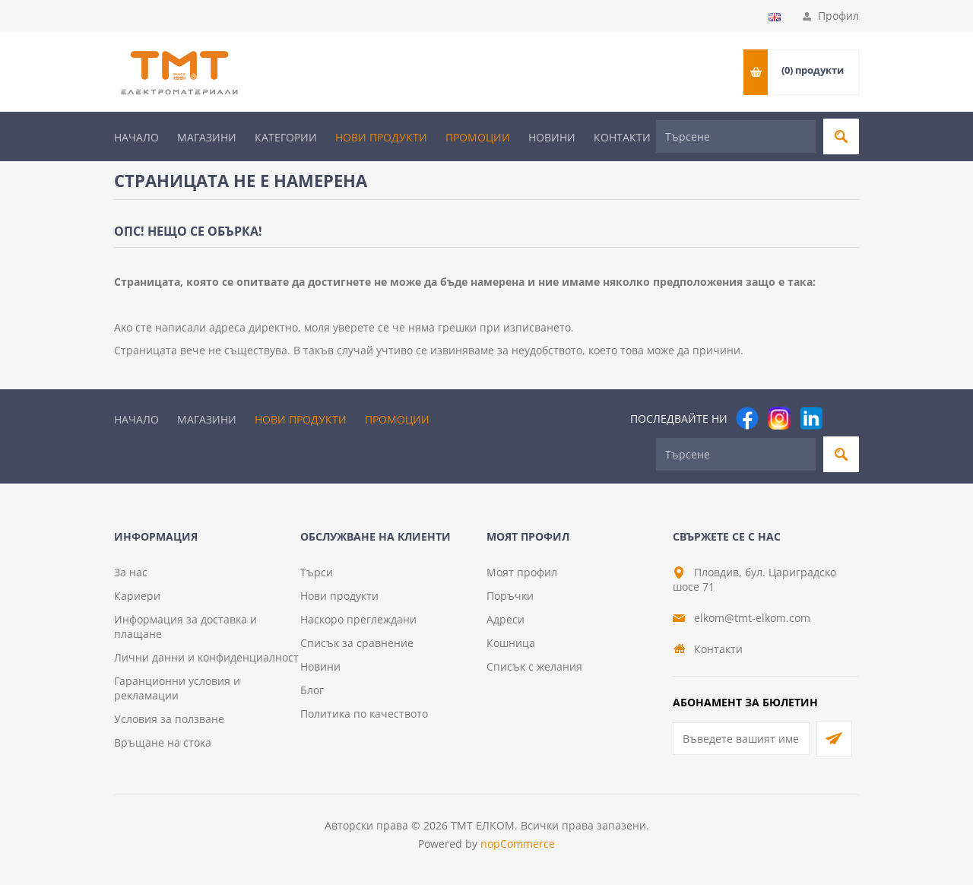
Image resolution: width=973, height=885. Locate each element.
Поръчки (510, 595)
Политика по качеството (364, 713)
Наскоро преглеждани (358, 619)
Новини (551, 137)
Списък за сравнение (357, 643)
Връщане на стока (162, 742)
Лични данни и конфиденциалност (206, 657)
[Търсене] (736, 136)
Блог (312, 690)
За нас (130, 572)
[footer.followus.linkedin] (811, 418)
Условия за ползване (169, 719)
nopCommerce (517, 843)
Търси (316, 572)
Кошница (510, 643)
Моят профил (521, 572)
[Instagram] (779, 418)
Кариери (137, 595)
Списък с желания (534, 666)
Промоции (477, 137)
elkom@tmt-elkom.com (752, 618)
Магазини (206, 137)
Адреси (505, 619)
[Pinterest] (843, 418)
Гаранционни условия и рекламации (177, 688)
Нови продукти (381, 137)
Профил (838, 15)
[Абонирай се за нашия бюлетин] (741, 738)
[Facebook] (747, 418)
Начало (136, 137)
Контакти (622, 137)
